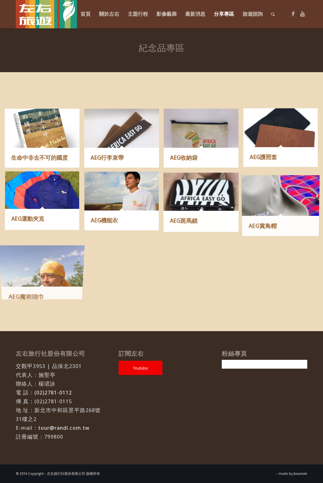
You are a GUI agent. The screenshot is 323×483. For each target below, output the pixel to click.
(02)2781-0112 (53, 392)
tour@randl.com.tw (64, 428)
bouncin (300, 474)
